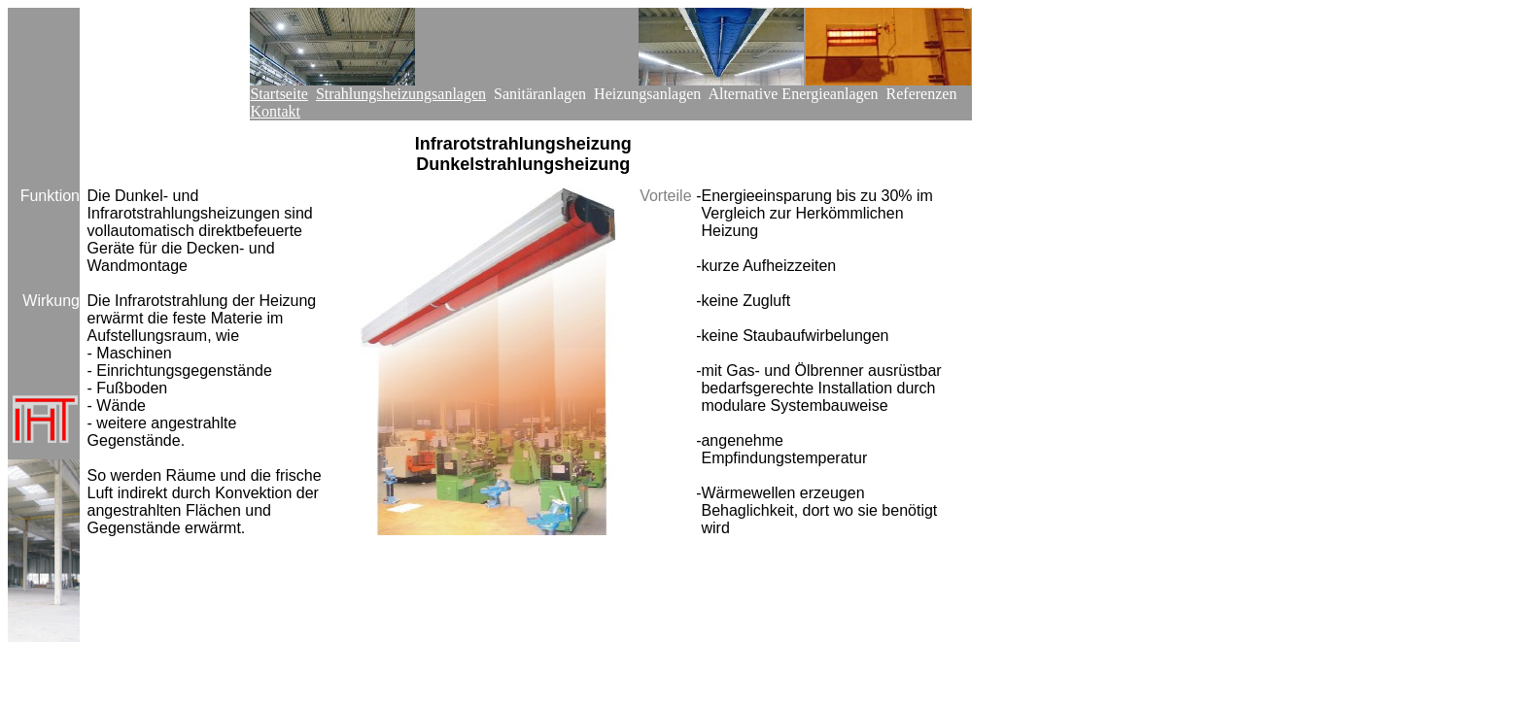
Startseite (279, 93)
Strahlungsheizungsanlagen (401, 93)
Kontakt (275, 111)
